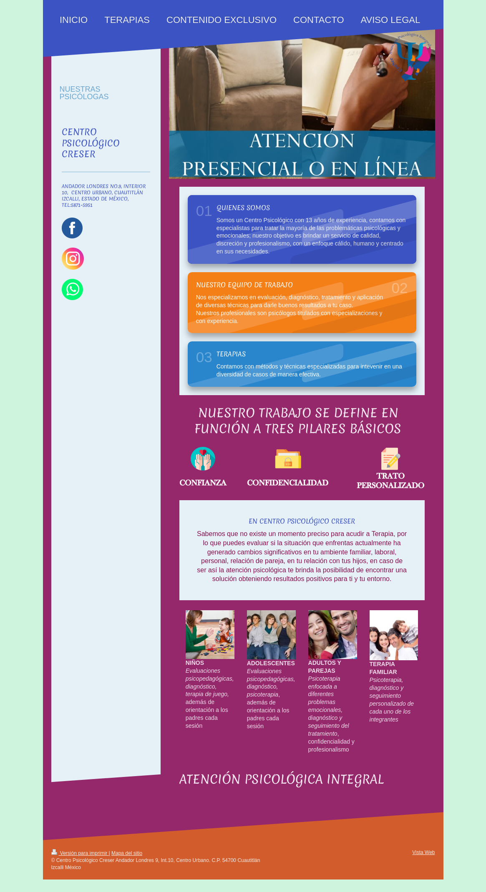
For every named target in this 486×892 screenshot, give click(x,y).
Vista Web (423, 852)
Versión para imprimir (80, 853)
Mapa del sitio (126, 853)
